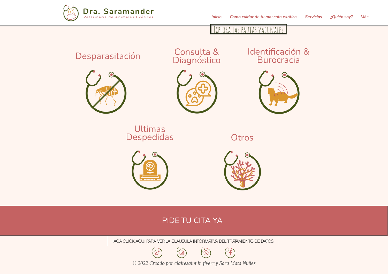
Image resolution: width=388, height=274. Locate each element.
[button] (192, 241)
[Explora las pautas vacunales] (248, 29)
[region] (106, 83)
